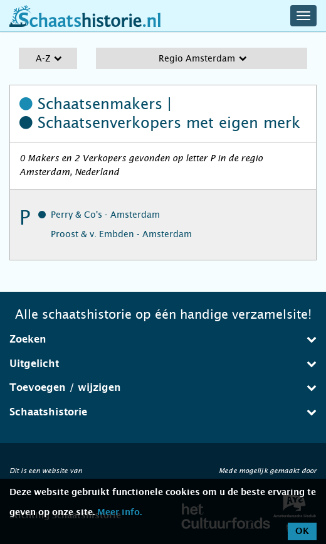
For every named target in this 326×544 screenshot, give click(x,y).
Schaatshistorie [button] (163, 412)
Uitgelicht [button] (163, 363)
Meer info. (119, 512)
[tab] (163, 339)
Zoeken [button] (163, 339)
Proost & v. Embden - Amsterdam (121, 234)
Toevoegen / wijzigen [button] (163, 387)
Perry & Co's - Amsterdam (105, 215)
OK (302, 531)
